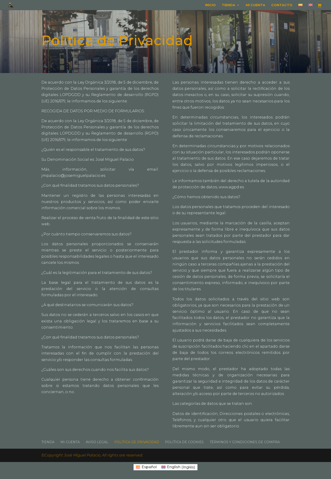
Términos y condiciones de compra (245, 442)
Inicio (210, 5)
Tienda (228, 5)
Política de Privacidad (136, 442)
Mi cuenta (255, 5)
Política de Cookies (184, 442)
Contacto (281, 5)
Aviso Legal (97, 442)
